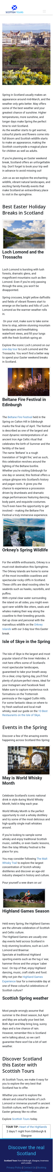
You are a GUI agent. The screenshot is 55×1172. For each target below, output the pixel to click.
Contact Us (29, 1167)
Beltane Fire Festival (20, 417)
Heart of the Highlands (33, 1126)
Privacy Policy (14, 1167)
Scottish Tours (21, 1119)
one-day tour (10, 349)
